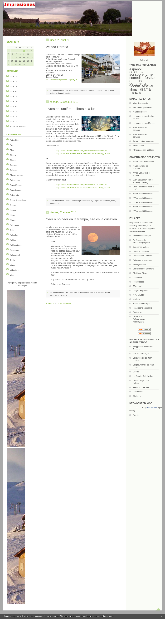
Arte (12, 145)
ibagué (61, 93)
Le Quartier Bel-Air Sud (143, 376)
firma (113, 201)
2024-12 (13, 107)
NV (134, 162)
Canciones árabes (141, 247)
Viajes (12, 265)
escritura (68, 93)
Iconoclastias (138, 282)
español (135, 69)
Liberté (136, 372)
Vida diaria (14, 270)
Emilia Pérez (138, 146)
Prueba (136, 415)
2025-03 (13, 97)
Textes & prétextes (141, 387)
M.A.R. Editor (138, 295)
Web (12, 275)
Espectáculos (15, 185)
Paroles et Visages (141, 353)
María (135, 166)
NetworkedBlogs (135, 408)
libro (100, 201)
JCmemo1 (137, 286)
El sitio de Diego (140, 273)
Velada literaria (57, 47)
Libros (12, 215)
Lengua (13, 210)
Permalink (90, 90)
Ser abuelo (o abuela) (142, 107)
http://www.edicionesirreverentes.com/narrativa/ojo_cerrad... (83, 153)
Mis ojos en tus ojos (141, 303)
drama (145, 89)
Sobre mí (144, 60)
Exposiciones (15, 190)
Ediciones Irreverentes (142, 260)
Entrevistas (14, 180)
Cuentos (13, 165)
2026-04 (13, 77)
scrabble (136, 74)
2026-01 (13, 87)
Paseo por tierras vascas (143, 141)
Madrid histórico (140, 112)
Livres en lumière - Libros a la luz (70, 109)
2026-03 (13, 82)
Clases (13, 160)
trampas (101, 292)
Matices (136, 299)
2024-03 (13, 117)
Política (13, 240)
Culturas (13, 170)
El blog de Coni (139, 264)
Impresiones (152, 408)
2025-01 (13, 102)
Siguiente (67, 303)
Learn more (108, 616)
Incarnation (137, 392)
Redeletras (137, 312)
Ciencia (13, 155)
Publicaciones (16, 245)
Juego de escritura (18, 200)
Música (13, 220)
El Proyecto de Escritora (143, 269)
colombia (137, 72)
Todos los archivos (18, 127)
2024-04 (13, 112)
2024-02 (13, 122)
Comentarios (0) (102, 90)
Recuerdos (14, 250)
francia (135, 92)
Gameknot (137, 277)
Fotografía (14, 195)
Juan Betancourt (140, 180)
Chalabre (137, 396)
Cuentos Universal (141, 251)
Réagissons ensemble (142, 308)
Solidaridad (15, 255)
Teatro (12, 260)
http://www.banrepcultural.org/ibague (61, 79)
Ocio (12, 230)
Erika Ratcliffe (139, 187)
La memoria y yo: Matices (144, 123)
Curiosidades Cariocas (142, 256)
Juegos (13, 205)
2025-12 (13, 92)
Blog (12, 150)
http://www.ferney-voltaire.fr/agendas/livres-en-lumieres (81, 150)
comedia (136, 78)
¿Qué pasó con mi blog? (143, 150)
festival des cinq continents (142, 81)
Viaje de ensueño (140, 103)
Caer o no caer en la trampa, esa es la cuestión (81, 219)
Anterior (49, 303)
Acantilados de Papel (142, 236)
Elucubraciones (16, 175)
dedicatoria (54, 204)
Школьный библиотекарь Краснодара (139, 319)
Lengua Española (140, 290)
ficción (134, 86)
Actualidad (14, 140)
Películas (14, 235)
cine (149, 74)
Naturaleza (14, 225)
